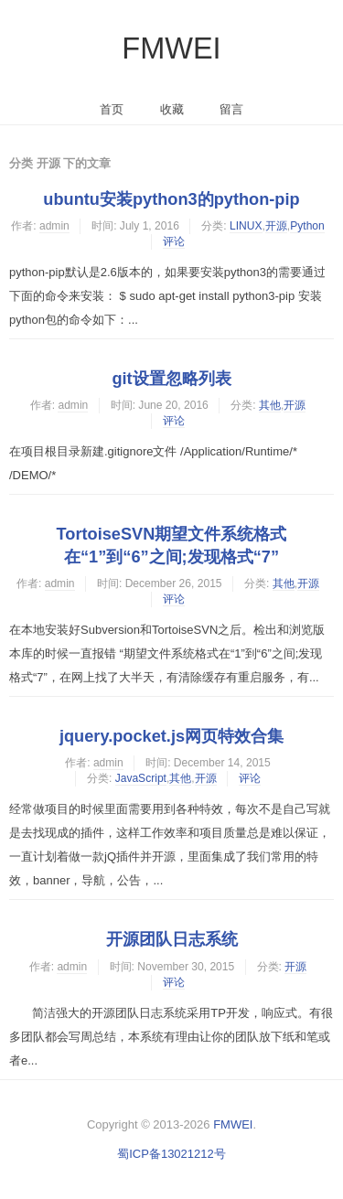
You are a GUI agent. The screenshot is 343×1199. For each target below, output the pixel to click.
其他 (270, 405)
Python (307, 225)
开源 (276, 225)
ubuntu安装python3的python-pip (171, 199)
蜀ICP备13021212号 (171, 1154)
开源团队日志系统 (172, 939)
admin (54, 225)
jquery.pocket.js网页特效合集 (171, 736)
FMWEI (171, 48)
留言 (231, 109)
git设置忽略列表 (171, 378)
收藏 (172, 109)
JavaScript (140, 778)
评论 (174, 241)
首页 (111, 109)
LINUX (246, 225)
